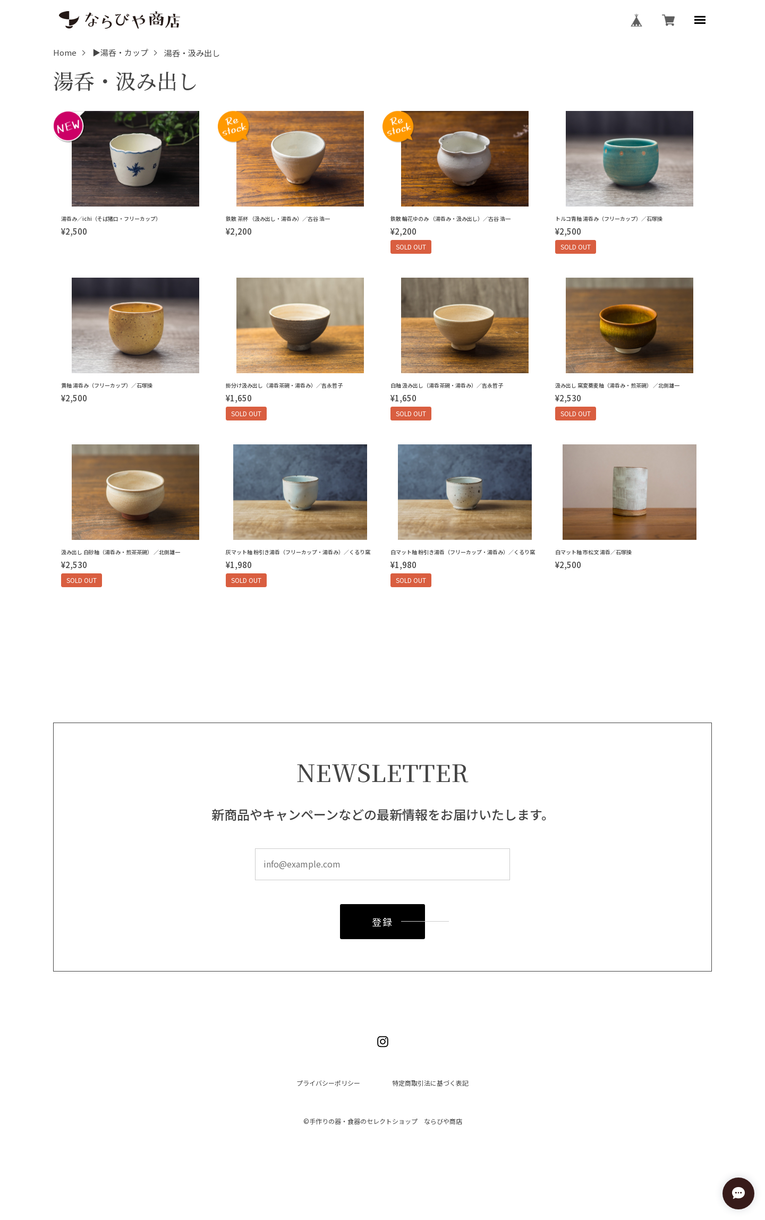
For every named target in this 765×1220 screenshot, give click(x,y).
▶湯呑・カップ (120, 53)
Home (64, 53)
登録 (382, 925)
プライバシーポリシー (328, 1083)
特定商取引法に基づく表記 (430, 1083)
